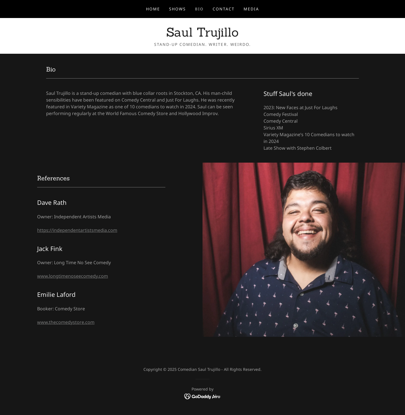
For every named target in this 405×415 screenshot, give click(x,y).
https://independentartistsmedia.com (77, 230)
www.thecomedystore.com (65, 322)
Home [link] (153, 9)
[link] (202, 35)
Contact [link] (224, 9)
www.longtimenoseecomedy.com (72, 276)
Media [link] (251, 9)
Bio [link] (199, 9)
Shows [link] (177, 9)
